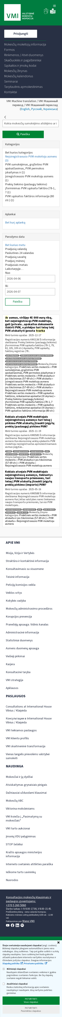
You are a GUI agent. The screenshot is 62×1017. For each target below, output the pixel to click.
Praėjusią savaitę (15, 257)
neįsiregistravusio (21, 451)
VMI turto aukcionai (18, 828)
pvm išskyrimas (12, 355)
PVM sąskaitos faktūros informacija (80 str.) (29, 198)
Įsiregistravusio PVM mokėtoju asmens (29, 178)
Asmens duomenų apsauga (22, 648)
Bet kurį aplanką (15, 223)
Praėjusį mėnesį (15, 261)
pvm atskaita (11, 454)
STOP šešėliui (14, 844)
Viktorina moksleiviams (20, 809)
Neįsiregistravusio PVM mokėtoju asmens (31, 159)
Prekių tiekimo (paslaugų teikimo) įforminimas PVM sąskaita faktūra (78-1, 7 (30, 188)
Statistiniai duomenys (19, 640)
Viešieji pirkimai (15, 656)
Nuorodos (12, 880)
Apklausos (12, 688)
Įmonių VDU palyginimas (21, 836)
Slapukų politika (11, 963)
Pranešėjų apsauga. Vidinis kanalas (27, 624)
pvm (47, 451)
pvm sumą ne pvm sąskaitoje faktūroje (21, 364)
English (25, 109)
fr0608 (8, 451)
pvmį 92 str (24, 454)
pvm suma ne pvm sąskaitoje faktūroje (21, 361)
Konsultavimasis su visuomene (25, 569)
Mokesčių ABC (14, 801)
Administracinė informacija (22, 632)
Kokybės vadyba (16, 601)
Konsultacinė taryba (18, 672)
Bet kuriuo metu (15, 245)
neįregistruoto (37, 451)
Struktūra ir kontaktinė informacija (27, 561)
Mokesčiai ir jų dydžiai (19, 777)
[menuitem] (25, 44)
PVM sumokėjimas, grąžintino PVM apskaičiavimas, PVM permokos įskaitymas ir (26, 168)
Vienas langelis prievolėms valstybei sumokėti (28, 756)
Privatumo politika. (34, 963)
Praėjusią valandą (16, 249)
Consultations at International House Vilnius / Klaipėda (29, 709)
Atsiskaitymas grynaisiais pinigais (26, 785)
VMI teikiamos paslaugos (21, 730)
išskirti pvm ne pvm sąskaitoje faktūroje (36, 355)
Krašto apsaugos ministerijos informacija (24, 854)
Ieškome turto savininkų (21, 872)
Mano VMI (28, 921)
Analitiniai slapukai (15, 983)
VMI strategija (14, 680)
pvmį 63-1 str (36, 454)
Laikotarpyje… (14, 269)
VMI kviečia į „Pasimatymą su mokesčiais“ (24, 819)
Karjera (10, 664)
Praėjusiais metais (16, 265)
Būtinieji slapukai (14, 969)
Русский (36, 109)
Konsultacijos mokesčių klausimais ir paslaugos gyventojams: (28, 899)
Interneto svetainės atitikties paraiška (29, 864)
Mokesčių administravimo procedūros (29, 609)
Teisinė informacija (17, 577)
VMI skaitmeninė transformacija (25, 746)
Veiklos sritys (14, 593)
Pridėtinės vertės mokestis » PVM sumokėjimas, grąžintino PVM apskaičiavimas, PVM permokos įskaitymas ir (31, 370)
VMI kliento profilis (17, 738)
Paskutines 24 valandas (19, 253)
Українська (50, 109)
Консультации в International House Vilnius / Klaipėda (29, 720)
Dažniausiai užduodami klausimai (26, 793)
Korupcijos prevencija (19, 617)
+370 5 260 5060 (16, 905)
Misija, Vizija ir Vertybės (20, 553)
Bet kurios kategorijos (19, 153)
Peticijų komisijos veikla (20, 585)
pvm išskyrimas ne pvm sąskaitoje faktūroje (23, 358)
